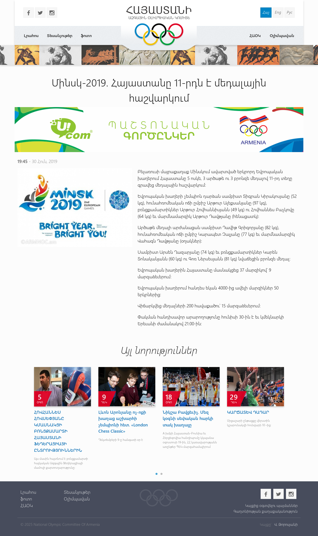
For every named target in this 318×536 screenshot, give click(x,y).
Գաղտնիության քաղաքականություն (266, 511)
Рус (289, 12)
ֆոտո (86, 35)
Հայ (266, 12)
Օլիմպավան (282, 35)
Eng (278, 12)
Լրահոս (31, 35)
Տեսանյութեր (59, 35)
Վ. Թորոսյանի (285, 524)
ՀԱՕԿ (255, 35)
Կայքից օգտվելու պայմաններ (271, 505)
